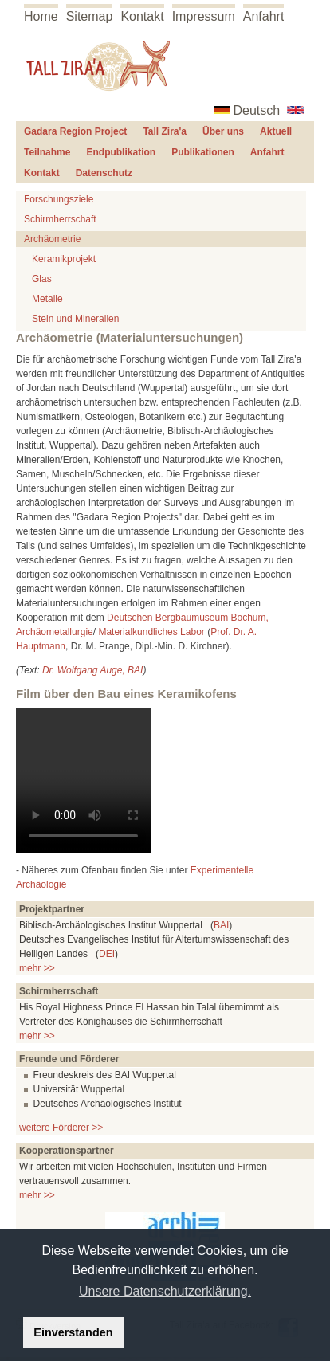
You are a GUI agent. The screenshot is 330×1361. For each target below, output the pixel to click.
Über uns (223, 131)
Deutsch (257, 110)
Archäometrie (52, 239)
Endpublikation (120, 152)
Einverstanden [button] (72, 1332)
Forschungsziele (58, 199)
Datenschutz (104, 172)
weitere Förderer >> (61, 1127)
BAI (221, 925)
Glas (42, 278)
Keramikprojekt (64, 259)
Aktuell (276, 131)
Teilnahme (47, 152)
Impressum (203, 16)
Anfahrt (264, 16)
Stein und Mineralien (75, 318)
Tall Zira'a (165, 131)
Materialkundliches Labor (151, 631)
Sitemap (89, 16)
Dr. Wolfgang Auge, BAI (92, 670)
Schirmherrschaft (60, 219)
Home (41, 16)
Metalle (47, 298)
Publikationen (202, 152)
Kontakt (141, 16)
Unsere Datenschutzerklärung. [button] (165, 1291)
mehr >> (37, 968)
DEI (107, 953)
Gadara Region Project (75, 131)
